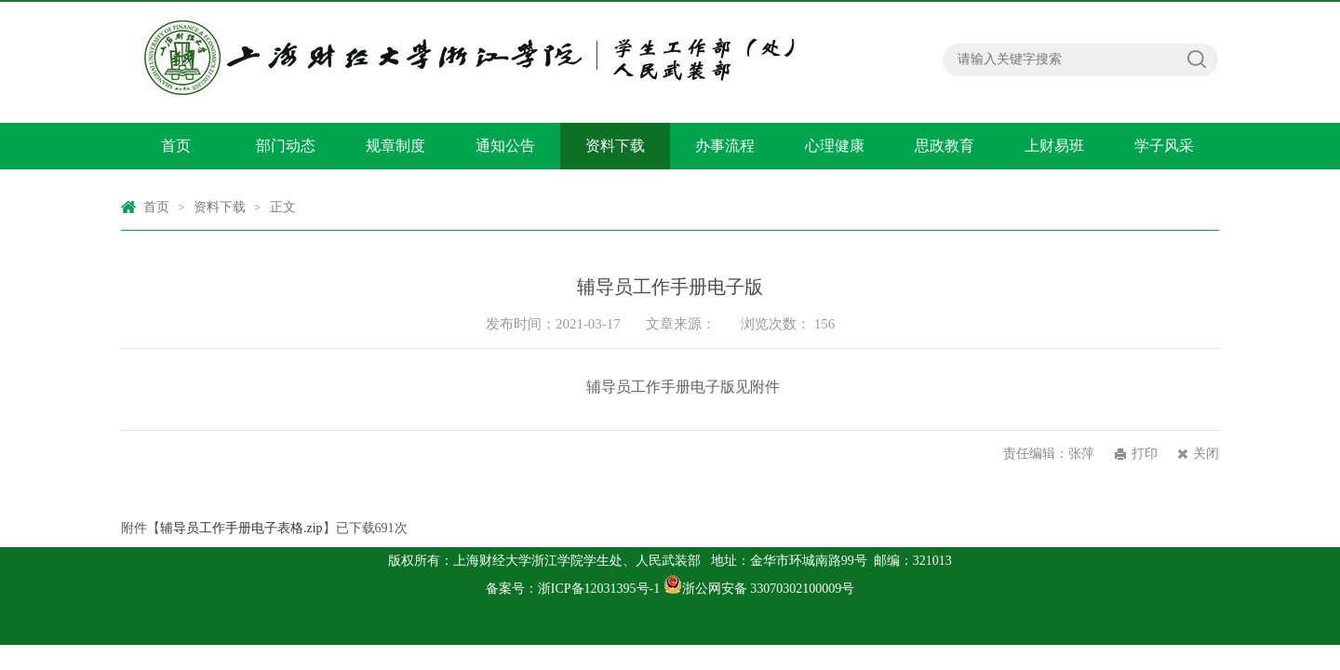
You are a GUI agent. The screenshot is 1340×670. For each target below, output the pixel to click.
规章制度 (395, 146)
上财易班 (1054, 146)
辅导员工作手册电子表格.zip (241, 528)
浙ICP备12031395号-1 (600, 589)
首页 (176, 146)
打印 (1145, 454)
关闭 (1206, 454)
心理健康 (834, 146)
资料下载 (615, 146)
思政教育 (944, 146)
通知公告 (505, 146)
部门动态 (285, 146)
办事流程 (725, 146)
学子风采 (1164, 146)
